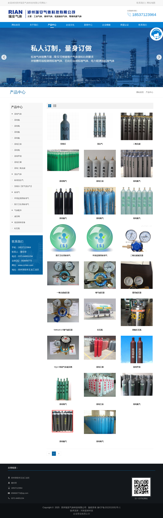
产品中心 (52, 25)
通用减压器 (136, 293)
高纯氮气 (63, 218)
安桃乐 (63, 144)
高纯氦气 (136, 181)
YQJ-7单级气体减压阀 (63, 367)
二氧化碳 (136, 144)
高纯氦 (15, 138)
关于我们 (34, 25)
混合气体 (16, 174)
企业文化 (70, 25)
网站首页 (16, 25)
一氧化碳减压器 (63, 293)
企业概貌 (106, 25)
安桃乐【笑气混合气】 (22, 186)
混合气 (100, 144)
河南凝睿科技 (87, 510)
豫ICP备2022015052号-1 (109, 507)
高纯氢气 (63, 181)
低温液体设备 (18, 222)
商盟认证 (124, 25)
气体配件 (16, 210)
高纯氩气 (136, 218)
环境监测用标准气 (20, 198)
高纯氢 (15, 150)
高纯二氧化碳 (18, 168)
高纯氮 (15, 132)
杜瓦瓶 (15, 228)
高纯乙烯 (16, 162)
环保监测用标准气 (100, 255)
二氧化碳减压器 (136, 255)
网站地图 (151, 3)
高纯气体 (16, 114)
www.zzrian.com (25, 265)
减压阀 (15, 216)
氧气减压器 (100, 293)
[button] (78, 84)
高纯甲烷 (16, 156)
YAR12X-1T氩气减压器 (63, 330)
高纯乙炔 (16, 144)
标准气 (15, 192)
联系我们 (141, 3)
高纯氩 (15, 120)
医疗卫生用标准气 (20, 204)
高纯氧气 (100, 218)
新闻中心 (88, 25)
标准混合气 (17, 180)
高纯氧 (15, 126)
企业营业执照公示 (81, 514)
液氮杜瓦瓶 (136, 330)
